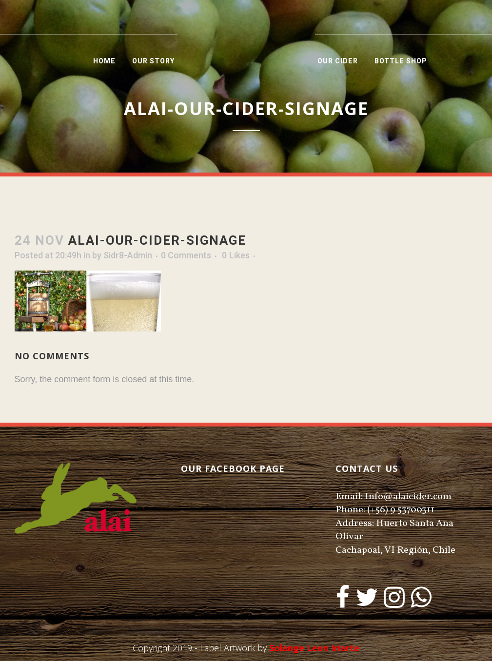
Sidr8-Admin (127, 255)
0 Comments (186, 255)
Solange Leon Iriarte (314, 648)
